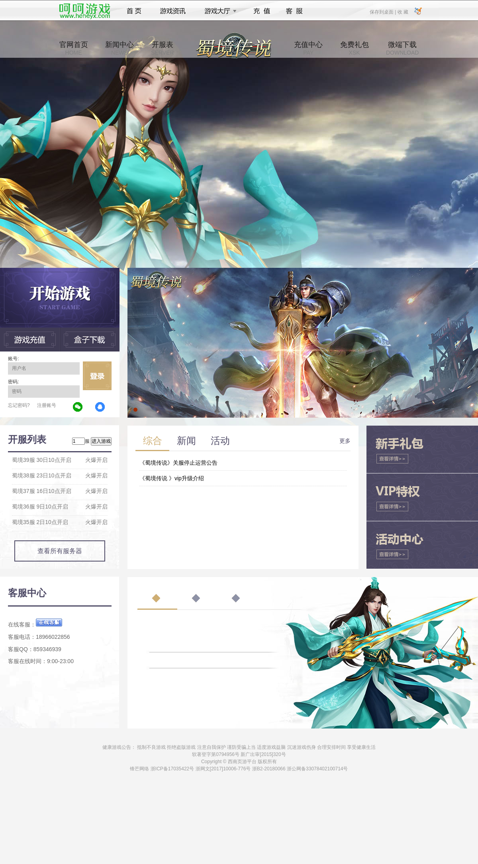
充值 (261, 11)
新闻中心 (119, 48)
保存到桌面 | (383, 11)
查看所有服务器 (59, 551)
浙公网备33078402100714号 (317, 769)
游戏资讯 (173, 11)
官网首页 (73, 48)
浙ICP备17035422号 (172, 769)
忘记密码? (19, 405)
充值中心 (308, 48)
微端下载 (402, 48)
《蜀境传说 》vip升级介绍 (171, 478)
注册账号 (46, 405)
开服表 (162, 48)
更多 (345, 441)
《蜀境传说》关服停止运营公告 (178, 462)
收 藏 (402, 11)
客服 (294, 11)
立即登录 (97, 375)
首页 (134, 11)
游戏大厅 (218, 11)
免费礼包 (354, 48)
